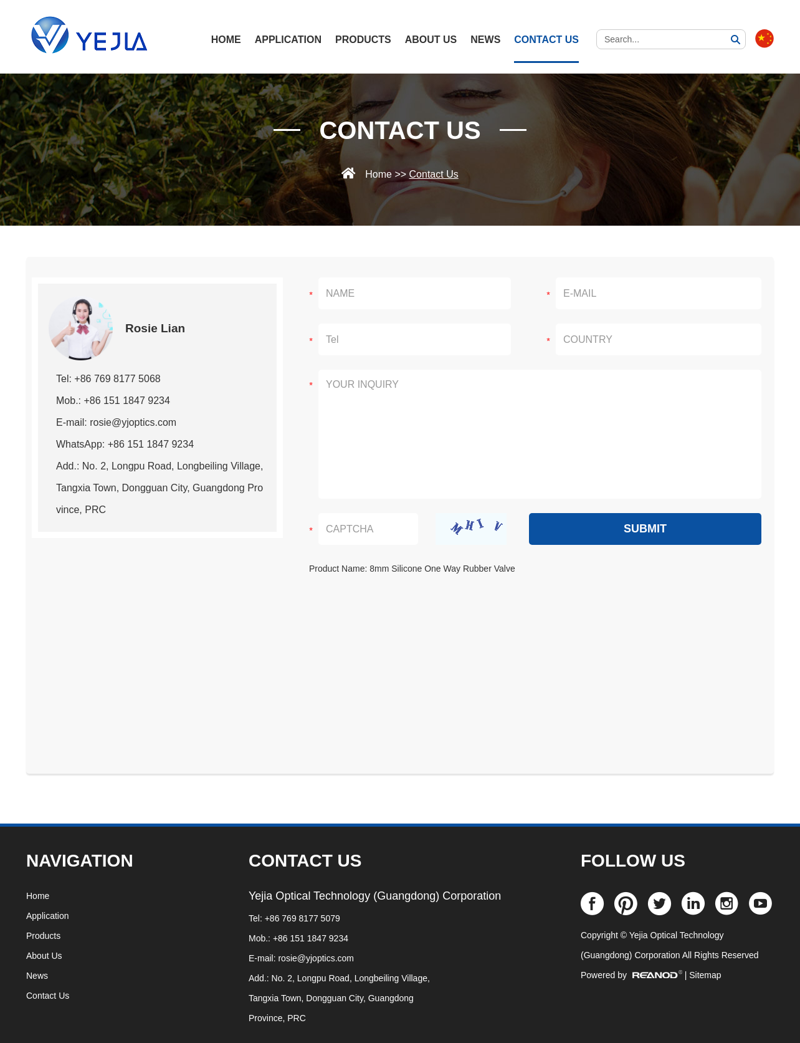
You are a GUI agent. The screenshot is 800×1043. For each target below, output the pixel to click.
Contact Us (546, 39)
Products (363, 39)
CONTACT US (305, 860)
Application (288, 39)
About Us (431, 39)
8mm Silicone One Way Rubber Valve (442, 569)
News (485, 39)
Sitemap (705, 975)
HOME (226, 39)
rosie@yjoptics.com (316, 958)
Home (378, 174)
